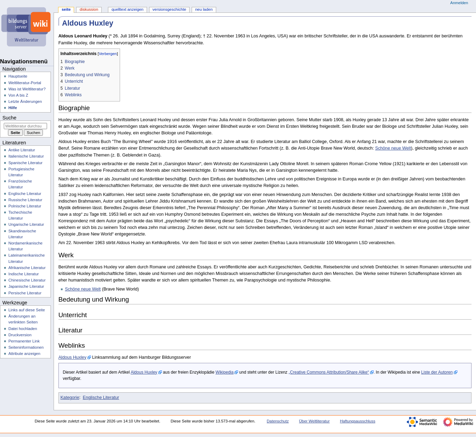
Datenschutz (278, 421)
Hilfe (12, 108)
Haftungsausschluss (357, 421)
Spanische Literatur (25, 163)
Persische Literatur (24, 293)
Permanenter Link (23, 341)
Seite (66, 9)
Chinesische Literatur (27, 280)
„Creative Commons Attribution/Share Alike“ (329, 372)
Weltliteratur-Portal (24, 83)
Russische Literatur (25, 200)
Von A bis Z (18, 95)
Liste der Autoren (437, 372)
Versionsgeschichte (169, 9)
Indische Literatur (23, 274)
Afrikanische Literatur (27, 268)
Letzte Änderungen (25, 101)
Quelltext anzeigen (127, 9)
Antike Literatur (21, 150)
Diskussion (89, 9)
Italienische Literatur (26, 156)
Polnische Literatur (24, 206)
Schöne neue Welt (393, 148)
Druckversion (19, 335)
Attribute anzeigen (24, 353)
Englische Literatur (101, 397)
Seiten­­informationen (26, 347)
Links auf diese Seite (26, 310)
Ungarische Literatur (26, 224)
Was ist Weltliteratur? (27, 89)
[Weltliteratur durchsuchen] (25, 126)
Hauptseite (17, 76)
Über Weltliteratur (314, 421)
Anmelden (459, 3)
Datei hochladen (22, 329)
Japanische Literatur (26, 286)
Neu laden (203, 9)
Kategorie (70, 397)
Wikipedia (225, 372)
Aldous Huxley (72, 357)
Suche (9, 118)
